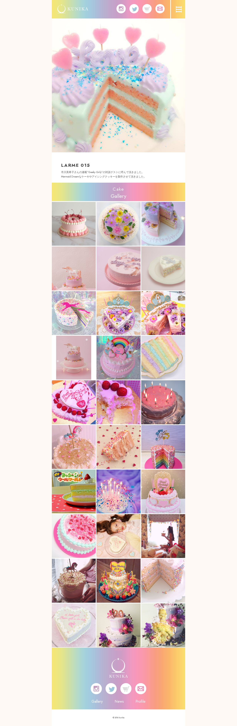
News (119, 701)
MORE (118, 649)
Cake (118, 189)
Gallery (97, 701)
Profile (141, 701)
